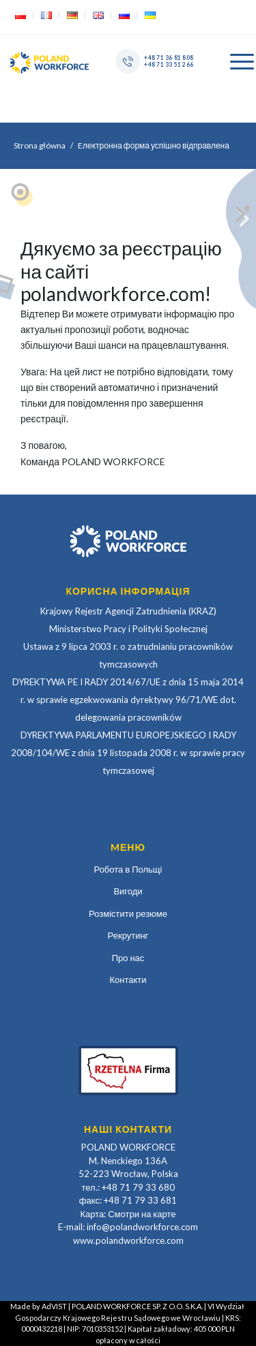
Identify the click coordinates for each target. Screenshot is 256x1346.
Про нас (128, 957)
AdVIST (54, 1306)
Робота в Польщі (128, 869)
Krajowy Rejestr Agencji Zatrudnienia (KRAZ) (128, 611)
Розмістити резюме (128, 913)
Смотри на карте (141, 1213)
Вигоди (127, 891)
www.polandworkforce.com (128, 1240)
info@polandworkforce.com (142, 1226)
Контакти (127, 979)
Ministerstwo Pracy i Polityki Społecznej (128, 628)
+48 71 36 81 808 (168, 57)
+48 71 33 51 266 (168, 64)
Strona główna (40, 145)
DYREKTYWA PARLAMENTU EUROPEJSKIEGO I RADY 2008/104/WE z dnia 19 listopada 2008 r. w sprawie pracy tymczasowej (128, 753)
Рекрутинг (128, 935)
